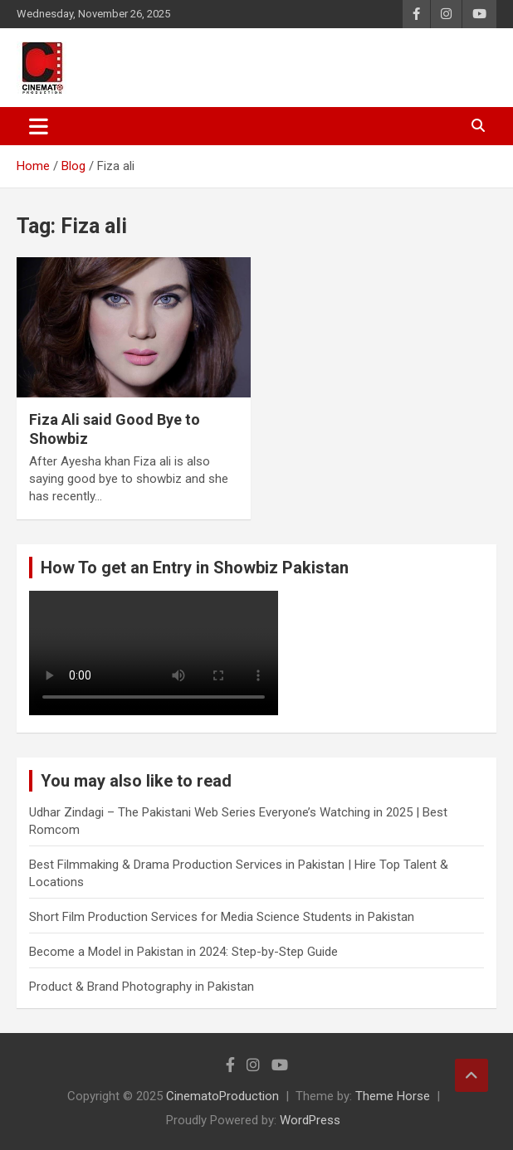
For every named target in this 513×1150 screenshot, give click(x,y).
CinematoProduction (222, 1096)
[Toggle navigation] (39, 126)
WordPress (310, 1120)
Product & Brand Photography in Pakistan (141, 986)
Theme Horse (392, 1096)
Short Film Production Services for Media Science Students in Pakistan (221, 916)
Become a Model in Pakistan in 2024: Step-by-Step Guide (183, 951)
